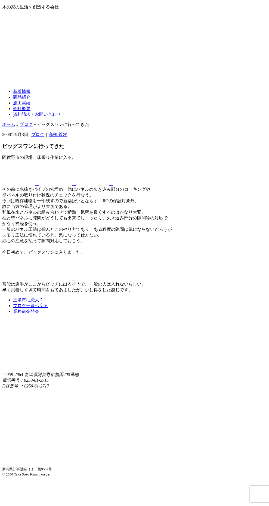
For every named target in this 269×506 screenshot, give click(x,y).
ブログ (26, 124)
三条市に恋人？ (28, 300)
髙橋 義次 (58, 134)
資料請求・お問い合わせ (37, 114)
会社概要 (21, 108)
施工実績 (21, 103)
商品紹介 (21, 97)
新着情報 (21, 91)
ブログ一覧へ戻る (30, 305)
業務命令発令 (26, 311)
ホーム (8, 124)
